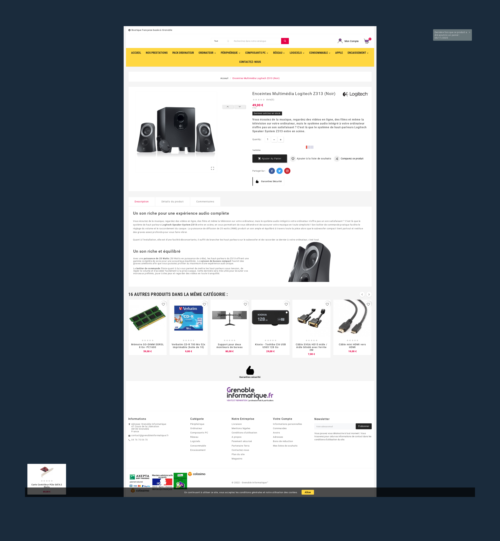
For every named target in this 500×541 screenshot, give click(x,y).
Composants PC (199, 433)
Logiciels (195, 441)
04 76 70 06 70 (139, 440)
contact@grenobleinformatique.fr (150, 435)
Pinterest (287, 171)
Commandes (280, 428)
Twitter (279, 171)
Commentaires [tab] (205, 201)
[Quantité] (267, 139)
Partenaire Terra (241, 445)
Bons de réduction (283, 441)
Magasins (237, 459)
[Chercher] (256, 41)
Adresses (278, 437)
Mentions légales (241, 428)
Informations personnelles (287, 424)
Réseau (194, 437)
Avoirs (276, 433)
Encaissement (198, 450)
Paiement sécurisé (242, 441)
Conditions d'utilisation (244, 433)
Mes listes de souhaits (285, 445)
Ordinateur (196, 428)
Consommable (198, 445)
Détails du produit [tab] (172, 201)
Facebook (272, 171)
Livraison (237, 424)
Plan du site (238, 454)
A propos (237, 437)
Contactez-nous (240, 450)
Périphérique (197, 424)
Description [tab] (142, 201)
